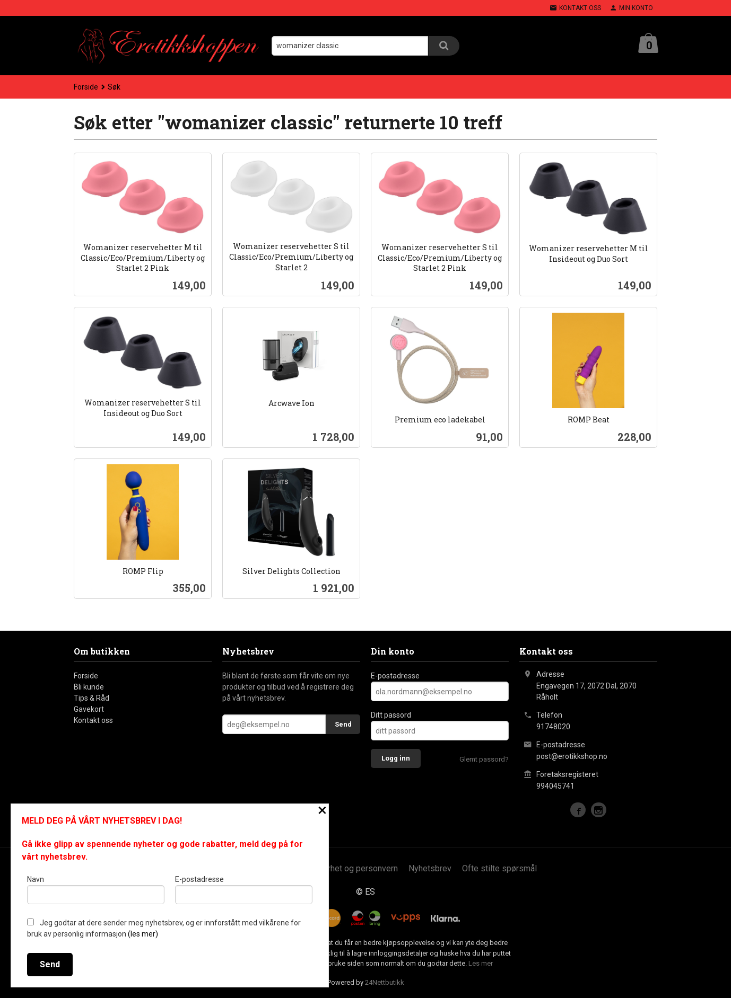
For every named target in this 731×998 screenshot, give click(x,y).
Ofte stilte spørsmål (499, 868)
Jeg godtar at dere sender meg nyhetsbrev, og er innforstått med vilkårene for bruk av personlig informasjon (164, 928)
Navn (95, 889)
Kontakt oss (93, 720)
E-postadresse (395, 676)
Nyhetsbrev (429, 868)
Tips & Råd (91, 698)
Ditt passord (391, 715)
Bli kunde (89, 687)
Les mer (480, 963)
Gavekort (89, 709)
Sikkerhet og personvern (352, 868)
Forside (86, 87)
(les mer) (143, 934)
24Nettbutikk (384, 982)
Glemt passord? (484, 759)
